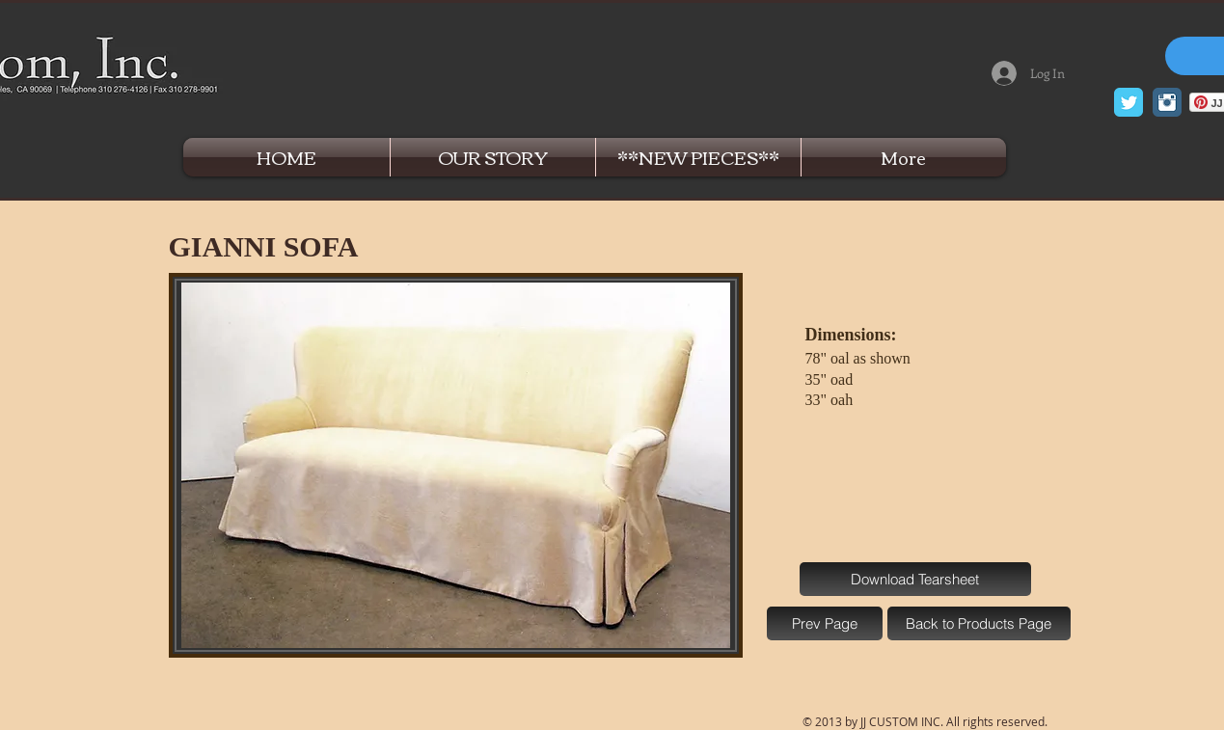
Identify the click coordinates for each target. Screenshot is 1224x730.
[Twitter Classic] (1128, 102)
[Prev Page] (825, 623)
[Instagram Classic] (1167, 102)
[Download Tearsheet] (915, 579)
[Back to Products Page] (979, 623)
